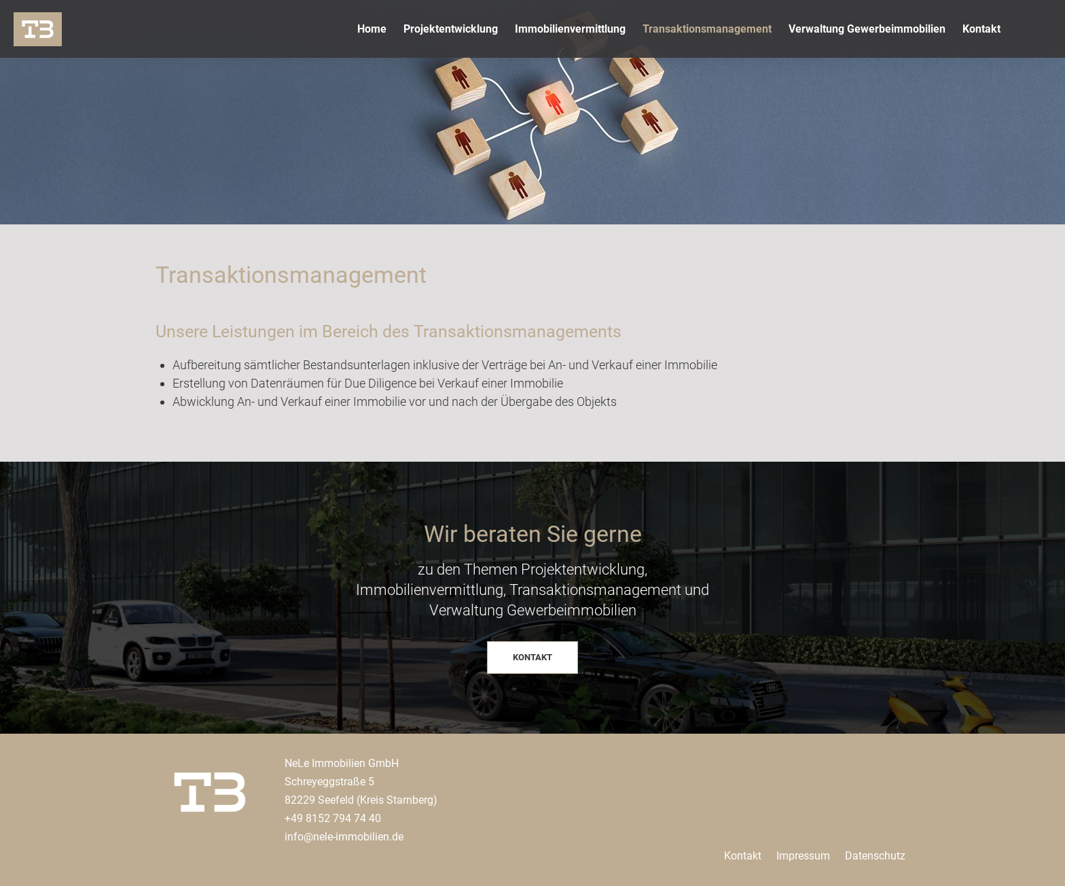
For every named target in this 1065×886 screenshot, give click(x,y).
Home (371, 28)
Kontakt (981, 28)
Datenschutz (875, 855)
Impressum (803, 855)
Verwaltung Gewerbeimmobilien (867, 28)
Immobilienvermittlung (570, 28)
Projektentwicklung (450, 28)
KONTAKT (532, 657)
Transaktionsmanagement (707, 28)
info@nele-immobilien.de (344, 836)
